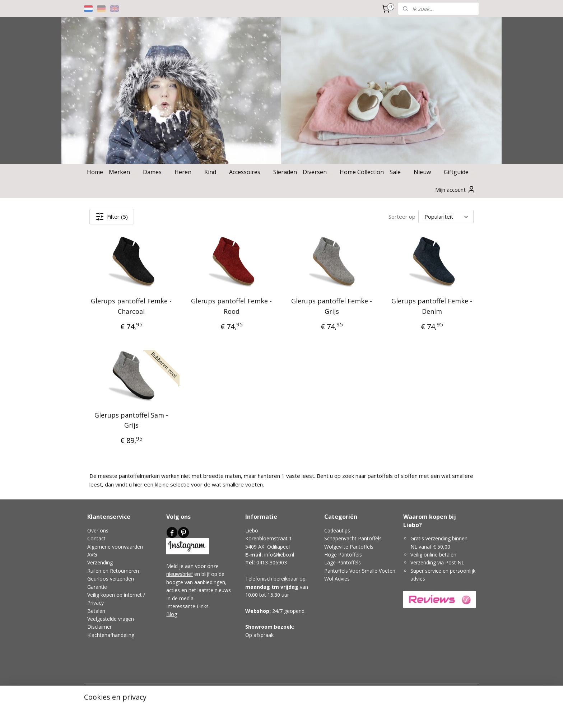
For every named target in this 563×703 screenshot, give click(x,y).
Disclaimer (99, 626)
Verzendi (97, 562)
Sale (399, 172)
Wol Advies (337, 578)
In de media (180, 598)
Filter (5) (112, 216)
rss (261, 690)
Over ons (97, 530)
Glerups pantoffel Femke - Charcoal (131, 306)
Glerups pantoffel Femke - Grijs (331, 306)
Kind (213, 172)
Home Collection (362, 172)
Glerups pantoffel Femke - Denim (431, 306)
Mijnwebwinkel (351, 690)
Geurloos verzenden (110, 578)
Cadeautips (337, 530)
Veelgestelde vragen (110, 618)
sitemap (246, 690)
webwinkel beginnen (289, 690)
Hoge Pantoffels (343, 554)
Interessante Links (187, 606)
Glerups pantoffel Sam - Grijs (131, 420)
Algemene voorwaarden (115, 546)
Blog (171, 614)
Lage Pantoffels (342, 562)
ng (110, 562)
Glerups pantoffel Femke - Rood (231, 306)
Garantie (97, 586)
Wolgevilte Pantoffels (348, 546)
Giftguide (460, 172)
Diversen (318, 172)
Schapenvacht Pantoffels (353, 538)
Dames (156, 172)
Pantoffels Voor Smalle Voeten (359, 570)
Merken (123, 172)
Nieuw (426, 172)
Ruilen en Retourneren (113, 570)
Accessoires (248, 172)
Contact (96, 538)
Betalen (96, 610)
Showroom (259, 626)
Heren (187, 172)
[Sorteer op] (446, 217)
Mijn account (455, 189)
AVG (92, 554)
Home (95, 172)
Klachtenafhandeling (110, 635)
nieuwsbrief (179, 574)
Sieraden (285, 172)
